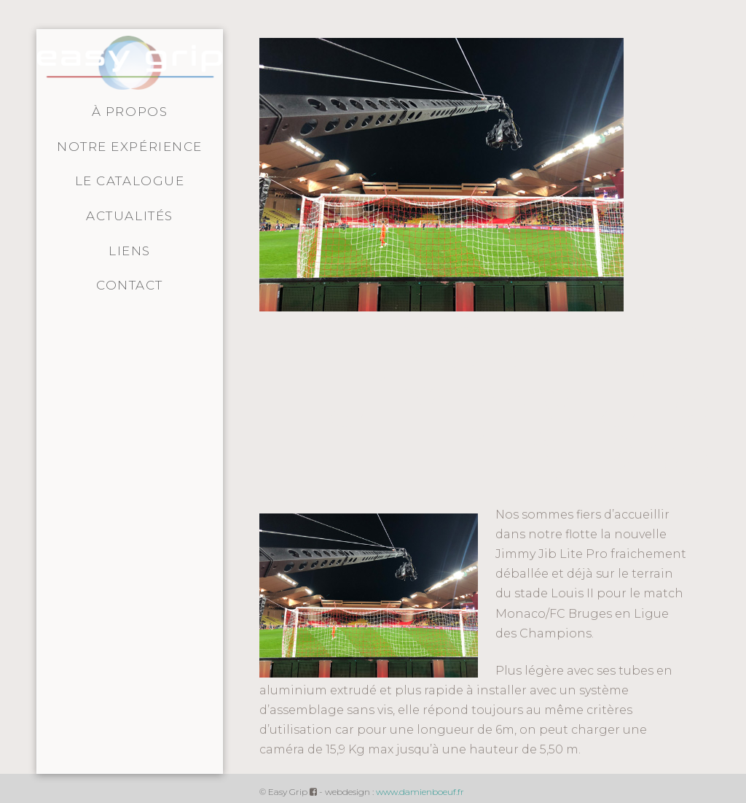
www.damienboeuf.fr (420, 791)
